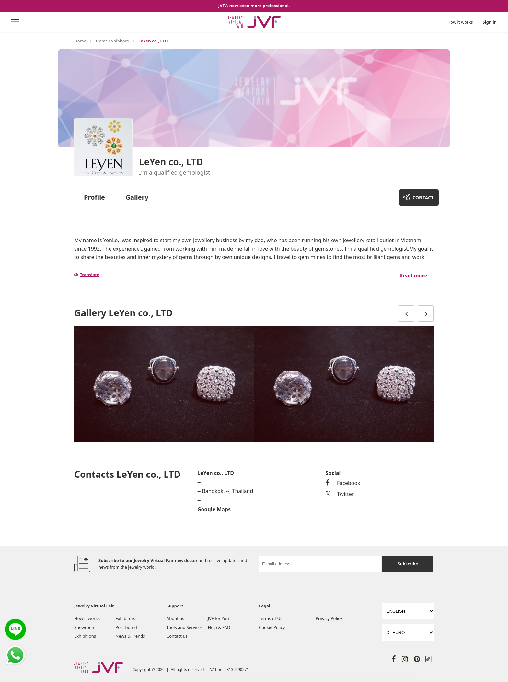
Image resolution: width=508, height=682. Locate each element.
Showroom (85, 627)
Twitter (340, 494)
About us (175, 618)
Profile (94, 197)
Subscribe (408, 564)
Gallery (136, 197)
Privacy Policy (329, 618)
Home (80, 41)
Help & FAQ (219, 627)
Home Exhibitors (112, 41)
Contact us (177, 636)
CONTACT (422, 197)
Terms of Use (272, 618)
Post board (126, 627)
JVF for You (218, 618)
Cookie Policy (272, 627)
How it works (460, 22)
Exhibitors (125, 618)
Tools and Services (184, 627)
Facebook (343, 483)
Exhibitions (85, 636)
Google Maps (214, 509)
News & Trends (130, 636)
